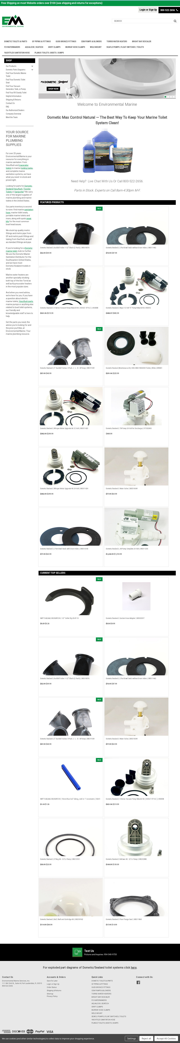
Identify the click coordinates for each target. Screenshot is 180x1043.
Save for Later (52, 981)
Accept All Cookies (166, 1038)
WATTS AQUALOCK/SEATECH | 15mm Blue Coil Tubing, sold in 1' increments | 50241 (70, 799)
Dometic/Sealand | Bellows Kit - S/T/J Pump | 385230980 (126, 859)
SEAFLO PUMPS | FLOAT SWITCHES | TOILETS (125, 47)
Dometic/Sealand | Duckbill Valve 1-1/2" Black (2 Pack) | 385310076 (64, 248)
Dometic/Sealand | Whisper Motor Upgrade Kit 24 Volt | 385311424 (64, 489)
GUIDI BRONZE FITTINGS (66, 41)
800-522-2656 (169, 10)
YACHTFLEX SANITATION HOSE (17, 53)
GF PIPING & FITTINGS (41, 41)
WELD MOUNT (96, 47)
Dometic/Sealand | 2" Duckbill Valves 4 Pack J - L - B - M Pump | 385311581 (67, 368)
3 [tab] (171, 97)
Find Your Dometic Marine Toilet (16, 74)
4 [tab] (174, 97)
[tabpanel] (107, 78)
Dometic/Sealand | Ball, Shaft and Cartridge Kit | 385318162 (61, 919)
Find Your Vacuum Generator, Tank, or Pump (16, 87)
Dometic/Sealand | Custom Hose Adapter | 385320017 (125, 618)
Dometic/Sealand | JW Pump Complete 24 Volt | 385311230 (127, 549)
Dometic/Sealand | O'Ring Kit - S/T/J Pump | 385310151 (60, 859)
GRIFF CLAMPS (54, 47)
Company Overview (13, 114)
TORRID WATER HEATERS (117, 41)
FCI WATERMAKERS (12, 47)
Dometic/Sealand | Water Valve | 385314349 (121, 489)
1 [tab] (165, 97)
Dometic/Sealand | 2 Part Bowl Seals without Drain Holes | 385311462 (131, 248)
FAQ (7, 107)
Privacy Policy (52, 996)
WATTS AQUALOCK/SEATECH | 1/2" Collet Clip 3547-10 (59, 618)
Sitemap (50, 994)
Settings (131, 1038)
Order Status (52, 987)
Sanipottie (19, 192)
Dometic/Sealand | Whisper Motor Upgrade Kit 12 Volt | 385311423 (64, 428)
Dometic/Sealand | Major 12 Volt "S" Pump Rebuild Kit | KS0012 (128, 308)
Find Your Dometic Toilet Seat (15, 81)
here (134, 967)
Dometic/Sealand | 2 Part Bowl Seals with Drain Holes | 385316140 (64, 549)
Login (142, 9)
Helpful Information (13, 96)
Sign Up (153, 9)
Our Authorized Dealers (15, 110)
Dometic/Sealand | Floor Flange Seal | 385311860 (124, 919)
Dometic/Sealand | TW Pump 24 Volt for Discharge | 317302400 (128, 428)
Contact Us (10, 103)
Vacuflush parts (26, 301)
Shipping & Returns (13, 100)
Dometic (28, 186)
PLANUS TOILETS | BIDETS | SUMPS (49, 53)
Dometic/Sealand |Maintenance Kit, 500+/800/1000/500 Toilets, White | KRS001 (134, 368)
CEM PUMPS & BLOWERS (91, 41)
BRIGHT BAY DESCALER (141, 41)
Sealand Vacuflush (14, 189)
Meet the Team (12, 117)
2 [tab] (168, 97)
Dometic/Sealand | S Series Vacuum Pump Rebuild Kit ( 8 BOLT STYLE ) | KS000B (69, 308)
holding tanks (27, 168)
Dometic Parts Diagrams (15, 70)
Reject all (146, 1038)
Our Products (11, 66)
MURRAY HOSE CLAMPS (75, 47)
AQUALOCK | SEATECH (34, 47)
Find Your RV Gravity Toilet (16, 92)
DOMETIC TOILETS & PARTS (15, 41)
